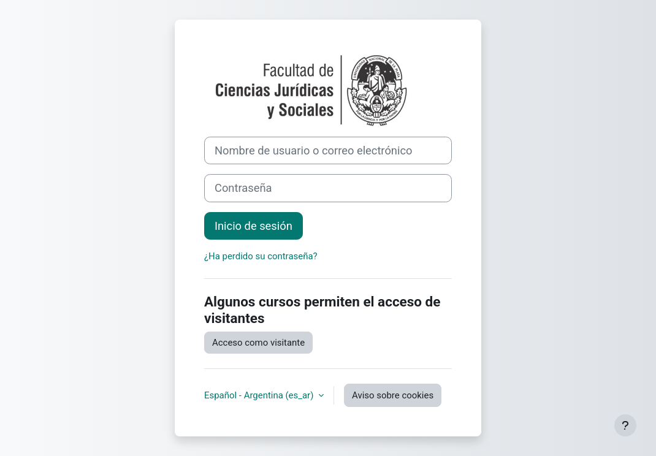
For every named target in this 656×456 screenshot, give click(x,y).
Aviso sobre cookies (392, 395)
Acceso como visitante (258, 342)
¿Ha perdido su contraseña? (261, 256)
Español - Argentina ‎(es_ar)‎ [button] (260, 395)
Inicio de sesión (253, 225)
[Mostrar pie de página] (625, 425)
